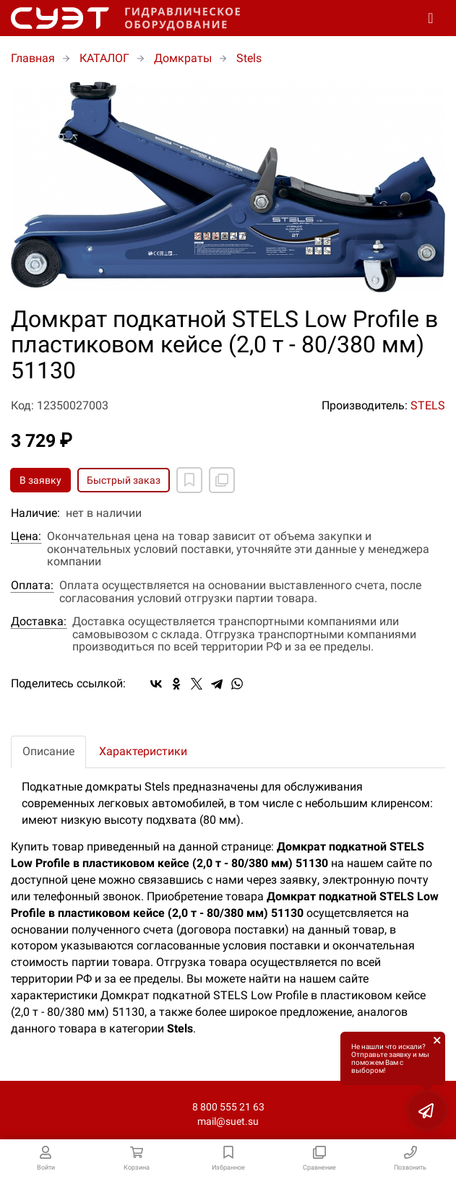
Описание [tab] (48, 751)
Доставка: (38, 621)
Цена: (26, 536)
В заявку (40, 480)
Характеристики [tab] (143, 751)
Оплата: (32, 585)
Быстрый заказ (123, 480)
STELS (427, 405)
